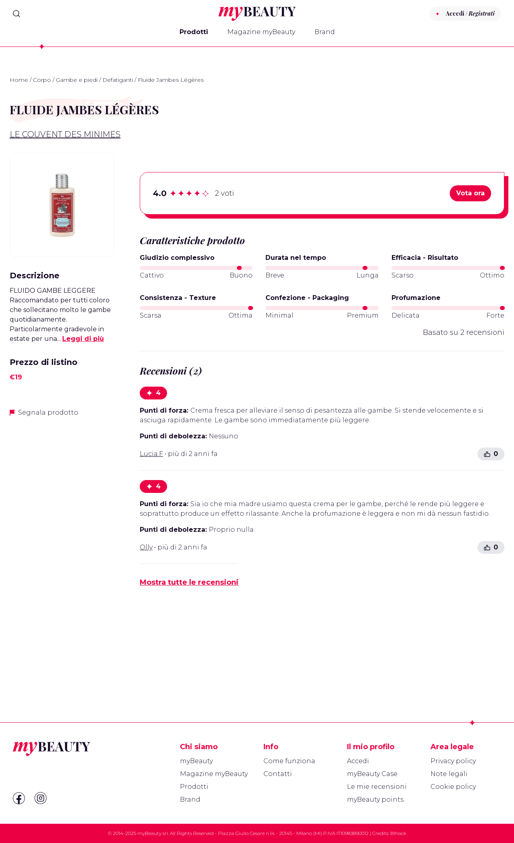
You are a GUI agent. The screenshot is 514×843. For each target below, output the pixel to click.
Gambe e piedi (77, 79)
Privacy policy (453, 761)
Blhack (398, 833)
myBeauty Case (372, 774)
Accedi (358, 761)
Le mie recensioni (377, 786)
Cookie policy (453, 786)
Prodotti (193, 32)
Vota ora (470, 193)
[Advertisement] (62, 550)
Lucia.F (151, 454)
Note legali (448, 774)
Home (19, 79)
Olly (146, 547)
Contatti (277, 774)
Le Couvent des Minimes (65, 134)
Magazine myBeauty (261, 32)
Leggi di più (83, 338)
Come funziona (289, 761)
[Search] (16, 13)
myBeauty (196, 761)
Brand (324, 32)
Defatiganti (117, 79)
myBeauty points (375, 799)
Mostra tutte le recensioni (189, 582)
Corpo (42, 79)
